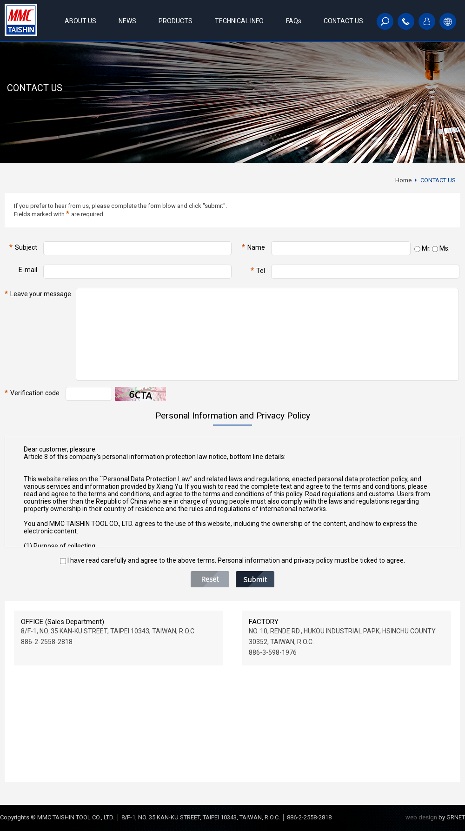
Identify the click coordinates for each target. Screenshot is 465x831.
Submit (255, 579)
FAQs (293, 21)
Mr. (422, 248)
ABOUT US (80, 21)
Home (403, 180)
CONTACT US (343, 21)
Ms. (441, 248)
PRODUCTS (176, 21)
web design (421, 817)
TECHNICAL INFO (239, 21)
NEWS (127, 21)
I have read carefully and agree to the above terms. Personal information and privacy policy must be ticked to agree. (232, 560)
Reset (210, 579)
